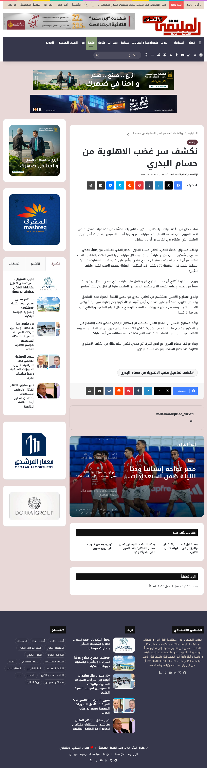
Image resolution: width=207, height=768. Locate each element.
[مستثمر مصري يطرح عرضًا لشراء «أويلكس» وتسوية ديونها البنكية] (48, 304)
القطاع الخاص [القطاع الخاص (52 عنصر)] (14, 668)
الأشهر (35, 264)
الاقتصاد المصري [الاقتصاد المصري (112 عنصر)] (55, 648)
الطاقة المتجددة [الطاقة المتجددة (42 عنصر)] (55, 668)
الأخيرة (55, 264)
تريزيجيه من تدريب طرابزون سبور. (99, 546)
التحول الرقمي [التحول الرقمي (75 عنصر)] (34, 655)
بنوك (164, 43)
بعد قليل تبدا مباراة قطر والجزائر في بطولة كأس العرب (181, 548)
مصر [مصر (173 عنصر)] (19, 675)
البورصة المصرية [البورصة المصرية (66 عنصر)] (55, 655)
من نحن (12, 4)
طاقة (101, 43)
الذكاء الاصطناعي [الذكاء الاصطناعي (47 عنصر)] (30, 661)
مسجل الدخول (173, 586)
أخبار (192, 43)
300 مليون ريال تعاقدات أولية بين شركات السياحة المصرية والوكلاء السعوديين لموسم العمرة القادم (22, 336)
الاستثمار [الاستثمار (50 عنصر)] (22, 641)
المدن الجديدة (68, 43)
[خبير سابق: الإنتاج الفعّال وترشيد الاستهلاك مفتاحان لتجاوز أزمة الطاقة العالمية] (48, 390)
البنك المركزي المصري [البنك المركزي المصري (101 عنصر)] (30, 648)
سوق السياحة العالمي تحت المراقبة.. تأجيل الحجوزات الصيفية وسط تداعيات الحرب (22, 367)
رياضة (91, 43)
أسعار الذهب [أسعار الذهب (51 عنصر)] (57, 641)
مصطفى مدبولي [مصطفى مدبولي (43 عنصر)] (54, 682)
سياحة (124, 43)
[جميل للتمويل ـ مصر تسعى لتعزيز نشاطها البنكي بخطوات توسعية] (48, 284)
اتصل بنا (48, 4)
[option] (137, 476)
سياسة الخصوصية (30, 4)
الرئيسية (76, 4)
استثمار (179, 43)
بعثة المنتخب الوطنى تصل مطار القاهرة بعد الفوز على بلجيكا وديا (137, 548)
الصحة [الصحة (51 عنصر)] (12, 661)
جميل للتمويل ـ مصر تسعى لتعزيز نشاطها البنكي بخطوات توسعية (22, 285)
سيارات (113, 43)
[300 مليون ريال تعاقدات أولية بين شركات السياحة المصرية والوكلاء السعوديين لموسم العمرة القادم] (48, 329)
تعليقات (14, 264)
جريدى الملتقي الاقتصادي (74, 747)
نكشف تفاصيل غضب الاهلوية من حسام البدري (156, 373)
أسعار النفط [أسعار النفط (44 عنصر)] (38, 641)
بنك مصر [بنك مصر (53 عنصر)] (31, 675)
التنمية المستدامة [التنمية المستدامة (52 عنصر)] (54, 661)
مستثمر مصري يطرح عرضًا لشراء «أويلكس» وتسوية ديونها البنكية (22, 308)
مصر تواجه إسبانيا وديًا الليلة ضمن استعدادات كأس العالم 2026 (163, 472)
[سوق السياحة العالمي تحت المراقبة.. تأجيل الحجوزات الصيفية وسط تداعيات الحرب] (48, 362)
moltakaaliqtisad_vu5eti (182, 174)
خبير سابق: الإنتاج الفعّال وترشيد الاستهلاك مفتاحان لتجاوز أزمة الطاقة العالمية (22, 396)
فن (83, 43)
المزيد (50, 43)
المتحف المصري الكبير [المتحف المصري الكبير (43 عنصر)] (52, 675)
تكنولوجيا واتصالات (145, 43)
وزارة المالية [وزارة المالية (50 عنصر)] (33, 682)
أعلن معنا (62, 4)
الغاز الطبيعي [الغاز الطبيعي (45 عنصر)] (33, 668)
